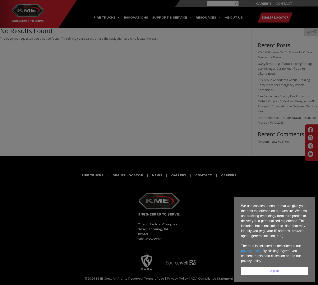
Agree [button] (274, 270)
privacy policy (251, 251)
